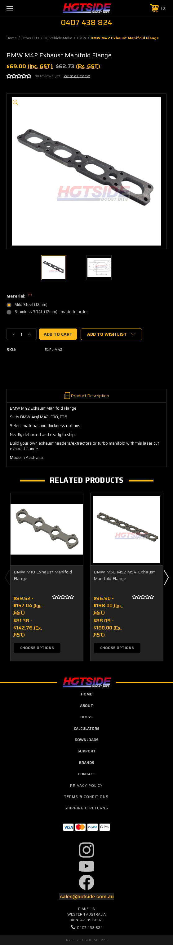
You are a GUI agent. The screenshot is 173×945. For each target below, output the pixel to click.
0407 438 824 (90, 927)
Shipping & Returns (86, 808)
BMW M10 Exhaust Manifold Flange (43, 575)
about (86, 705)
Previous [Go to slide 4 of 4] (7, 577)
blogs (86, 717)
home (86, 694)
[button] (86, 850)
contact (86, 774)
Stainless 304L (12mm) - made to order (51, 312)
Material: (19, 296)
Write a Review (77, 76)
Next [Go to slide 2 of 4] (166, 577)
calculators (87, 728)
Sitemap (100, 940)
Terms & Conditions (86, 796)
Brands (86, 762)
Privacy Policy (86, 785)
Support (86, 751)
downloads (87, 739)
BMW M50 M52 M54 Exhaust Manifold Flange (124, 575)
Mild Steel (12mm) (31, 305)
